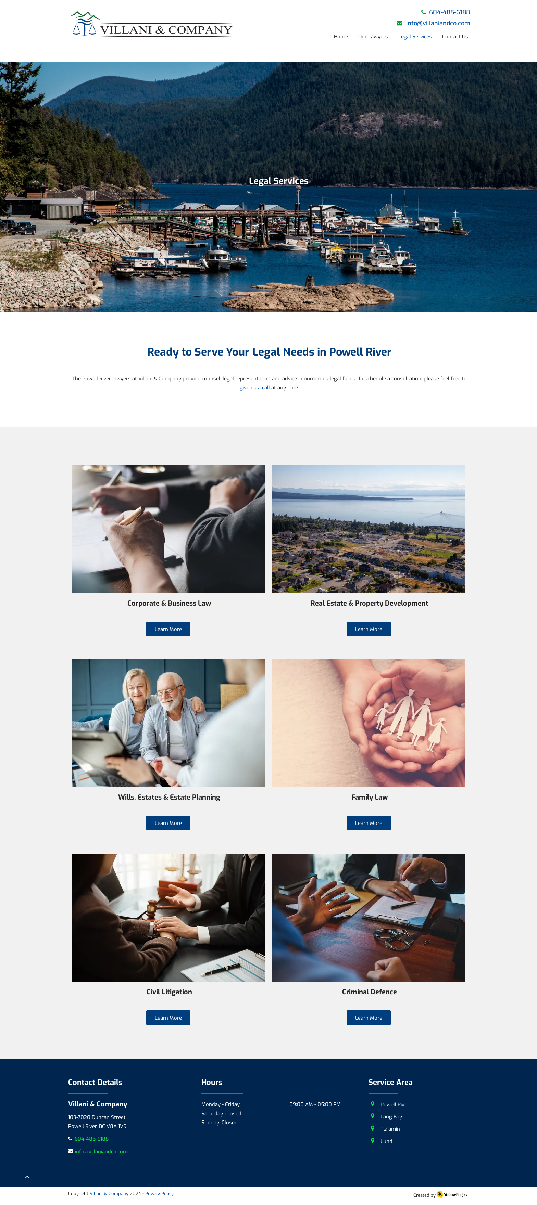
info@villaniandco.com (438, 23)
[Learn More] (168, 629)
